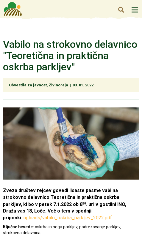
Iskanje (121, 10)
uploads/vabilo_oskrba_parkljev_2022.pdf (68, 218)
